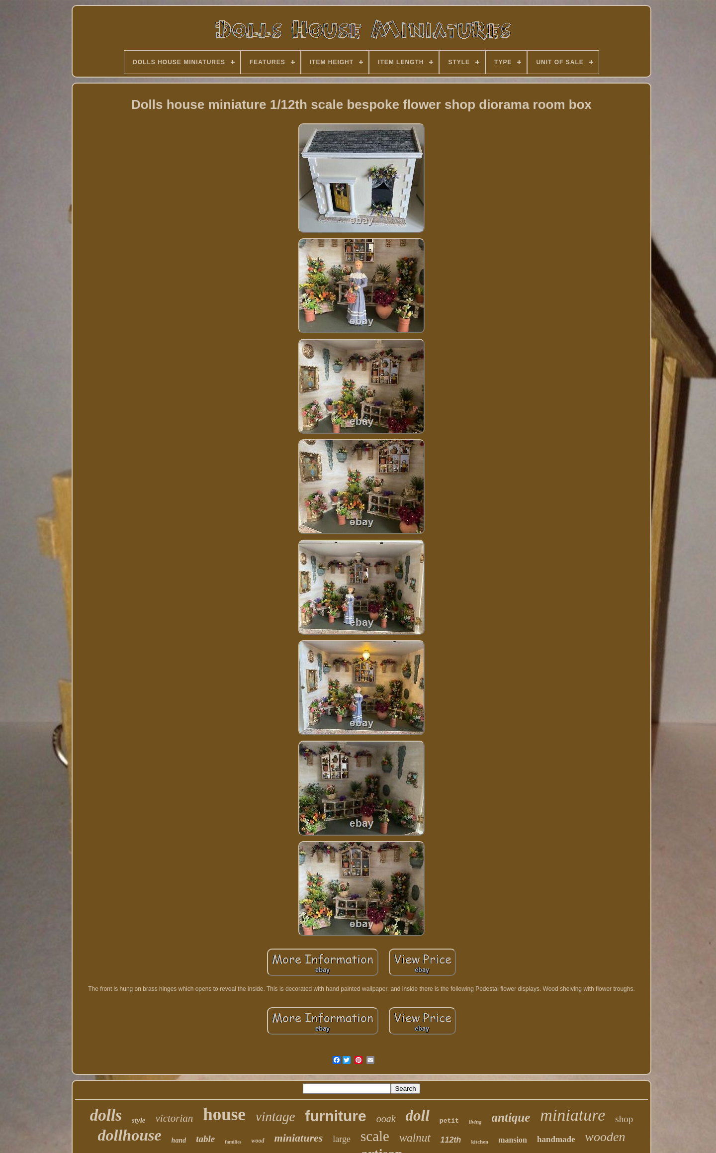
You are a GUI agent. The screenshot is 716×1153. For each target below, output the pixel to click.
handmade (556, 1139)
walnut (415, 1138)
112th (451, 1140)
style (139, 1120)
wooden (605, 1137)
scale (374, 1136)
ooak (386, 1118)
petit (449, 1121)
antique (511, 1117)
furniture (335, 1116)
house (224, 1114)
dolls (106, 1115)
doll (418, 1115)
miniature (572, 1115)
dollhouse (130, 1135)
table (205, 1139)
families (233, 1142)
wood (258, 1140)
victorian (174, 1118)
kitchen (479, 1142)
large (342, 1139)
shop (624, 1119)
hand (179, 1140)
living (475, 1122)
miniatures (298, 1138)
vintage (275, 1116)
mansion (512, 1140)
